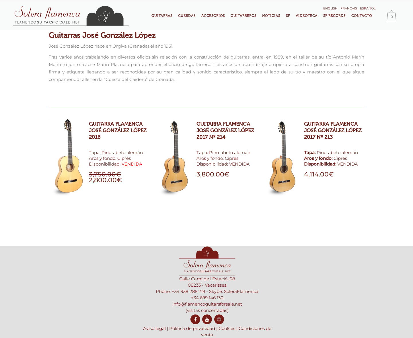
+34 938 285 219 (188, 305)
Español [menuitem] (367, 8)
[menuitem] (330, 8)
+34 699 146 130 (207, 311)
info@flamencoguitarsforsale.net (207, 318)
